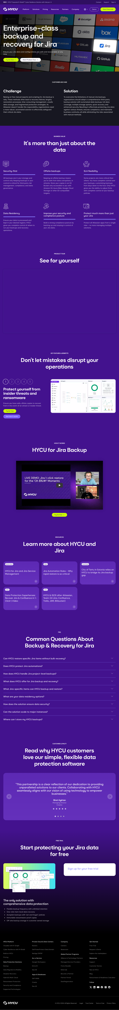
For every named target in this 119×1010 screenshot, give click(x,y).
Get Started (93, 942)
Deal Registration (67, 982)
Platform (26, 9)
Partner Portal (66, 978)
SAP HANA (35, 978)
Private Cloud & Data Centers (42, 942)
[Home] (10, 9)
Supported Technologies (11, 989)
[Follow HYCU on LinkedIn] (94, 987)
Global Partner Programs (70, 954)
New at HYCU (94, 970)
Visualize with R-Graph (11, 946)
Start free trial (108, 9)
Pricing (45, 9)
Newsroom (64, 949)
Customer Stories (95, 966)
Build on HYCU (8, 953)
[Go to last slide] (9, 796)
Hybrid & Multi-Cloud (10, 978)
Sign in (113, 2)
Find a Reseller (66, 966)
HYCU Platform (8, 942)
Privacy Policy (111, 1003)
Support (106, 2)
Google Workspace (38, 962)
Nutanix (34, 946)
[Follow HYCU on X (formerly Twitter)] (90, 987)
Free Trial (92, 946)
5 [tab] (30, 381)
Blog (91, 974)
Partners (65, 9)
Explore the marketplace (97, 953)
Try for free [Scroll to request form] (11, 60)
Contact (98, 2)
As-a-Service (37, 958)
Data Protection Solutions (12, 962)
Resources (55, 9)
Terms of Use (100, 1003)
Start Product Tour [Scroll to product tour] (30, 60)
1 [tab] (5, 381)
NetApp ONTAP (37, 953)
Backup (5, 966)
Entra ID (35, 966)
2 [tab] (12, 381)
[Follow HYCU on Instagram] (105, 987)
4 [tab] (24, 381)
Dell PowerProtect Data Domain (43, 949)
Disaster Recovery (9, 974)
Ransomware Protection (11, 982)
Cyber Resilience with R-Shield (14, 949)
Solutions (36, 9)
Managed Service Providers (70, 962)
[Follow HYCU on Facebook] (102, 987)
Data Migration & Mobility (12, 970)
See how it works (12, 416)
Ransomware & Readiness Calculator (102, 978)
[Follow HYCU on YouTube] (98, 987)
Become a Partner (67, 974)
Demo (94, 9)
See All (34, 970)
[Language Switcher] (86, 9)
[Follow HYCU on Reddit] (109, 987)
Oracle (34, 982)
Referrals (64, 970)
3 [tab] (18, 381)
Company (75, 9)
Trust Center (89, 1003)
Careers (64, 946)
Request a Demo (95, 949)
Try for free (10, 411)
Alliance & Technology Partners (72, 958)
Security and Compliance (12, 985)
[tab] (55, 816)
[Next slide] (110, 796)
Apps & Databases (39, 975)
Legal (81, 1003)
